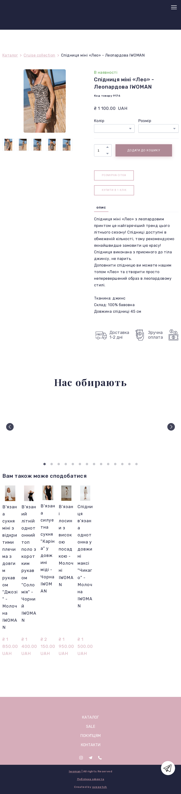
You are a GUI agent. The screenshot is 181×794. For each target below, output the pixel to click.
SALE (90, 726)
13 (129, 464)
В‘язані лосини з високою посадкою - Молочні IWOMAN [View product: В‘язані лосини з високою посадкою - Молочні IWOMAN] (66, 545)
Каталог (10, 55)
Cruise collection (39, 55)
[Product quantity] (101, 150)
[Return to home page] (14, 7)
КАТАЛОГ (90, 717)
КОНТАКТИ (90, 745)
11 (115, 464)
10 (108, 464)
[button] (107, 147)
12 (122, 464)
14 (136, 464)
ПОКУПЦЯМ (90, 735)
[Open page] (90, 705)
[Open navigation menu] (174, 7)
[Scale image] (23, 427)
